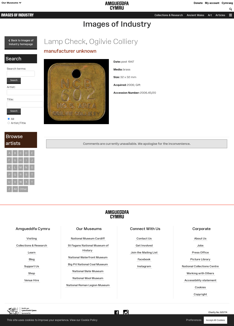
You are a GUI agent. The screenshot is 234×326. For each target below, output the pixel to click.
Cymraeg (227, 2)
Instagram (144, 266)
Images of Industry (17, 15)
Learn (31, 252)
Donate (198, 2)
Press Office (200, 252)
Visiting (31, 238)
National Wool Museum (87, 278)
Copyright (200, 294)
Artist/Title (18, 123)
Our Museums (11, 2)
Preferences (194, 320)
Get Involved (144, 245)
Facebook (144, 259)
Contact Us (144, 238)
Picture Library (200, 259)
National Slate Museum (87, 271)
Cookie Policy (89, 320)
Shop (31, 273)
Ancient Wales (195, 15)
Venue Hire (31, 280)
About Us (200, 238)
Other (23, 189)
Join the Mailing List (144, 252)
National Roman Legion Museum (88, 285)
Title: (10, 99)
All (12, 119)
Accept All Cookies (215, 320)
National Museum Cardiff (88, 238)
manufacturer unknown (70, 51)
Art (210, 15)
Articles (220, 15)
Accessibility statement (200, 280)
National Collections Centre (200, 266)
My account (212, 2)
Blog (32, 259)
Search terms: (16, 68)
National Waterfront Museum (87, 257)
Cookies (200, 287)
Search (13, 80)
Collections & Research (169, 15)
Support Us (31, 266)
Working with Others (200, 273)
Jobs (200, 245)
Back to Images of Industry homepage (20, 42)
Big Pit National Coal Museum (88, 264)
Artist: (11, 87)
